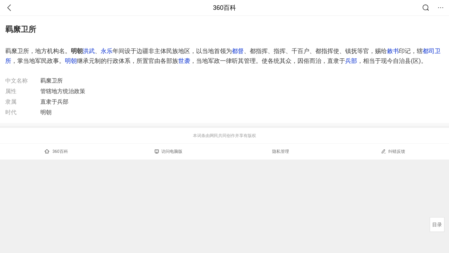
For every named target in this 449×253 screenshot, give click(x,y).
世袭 (184, 60)
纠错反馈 (393, 151)
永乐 (107, 50)
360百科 (224, 7)
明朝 (71, 60)
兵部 (351, 60)
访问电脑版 (168, 151)
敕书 (393, 50)
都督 (238, 50)
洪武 (89, 50)
